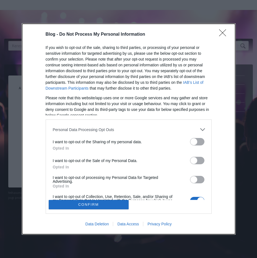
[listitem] (128, 129)
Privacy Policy (159, 224)
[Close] (224, 34)
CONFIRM (88, 204)
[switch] (197, 141)
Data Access (128, 224)
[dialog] (128, 129)
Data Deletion (97, 224)
